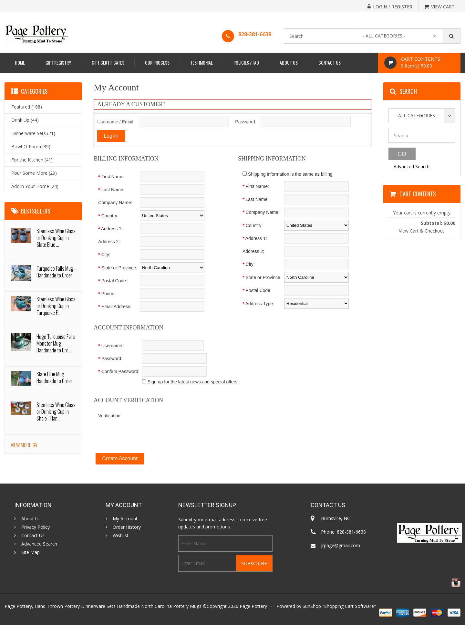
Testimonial (201, 62)
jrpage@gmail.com (340, 545)
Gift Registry (58, 62)
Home (20, 62)
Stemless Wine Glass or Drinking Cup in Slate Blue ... (56, 237)
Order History (127, 527)
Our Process (157, 62)
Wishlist (121, 535)
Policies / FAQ (246, 62)
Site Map (30, 552)
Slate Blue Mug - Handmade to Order (54, 377)
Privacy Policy (35, 527)
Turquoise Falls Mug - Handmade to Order (56, 272)
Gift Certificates (108, 62)
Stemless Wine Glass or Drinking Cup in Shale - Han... (56, 411)
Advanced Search (411, 166)
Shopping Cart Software (349, 606)
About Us (289, 62)
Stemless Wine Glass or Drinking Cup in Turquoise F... (56, 306)
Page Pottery (253, 606)
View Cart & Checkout (421, 231)
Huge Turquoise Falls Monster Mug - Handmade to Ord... (55, 343)
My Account (125, 518)
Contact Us (329, 62)
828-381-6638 (254, 34)
